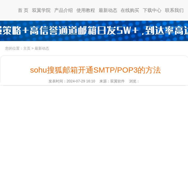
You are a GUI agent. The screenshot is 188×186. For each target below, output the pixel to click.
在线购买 (130, 10)
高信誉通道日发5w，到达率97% (94, 31)
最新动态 (108, 10)
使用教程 (85, 10)
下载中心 (152, 10)
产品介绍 (63, 10)
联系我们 (174, 10)
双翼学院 (41, 10)
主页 (26, 48)
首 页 (23, 10)
